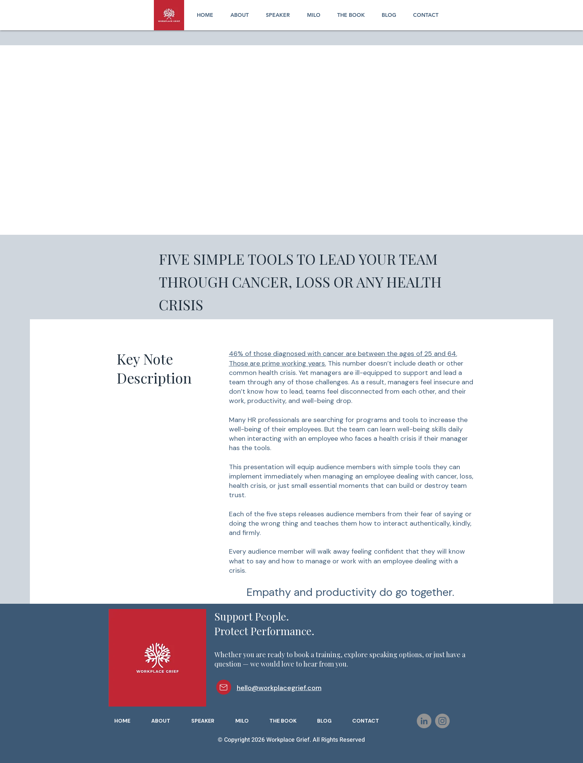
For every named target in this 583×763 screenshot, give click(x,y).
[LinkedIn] (424, 721)
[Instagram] (442, 721)
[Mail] (223, 687)
